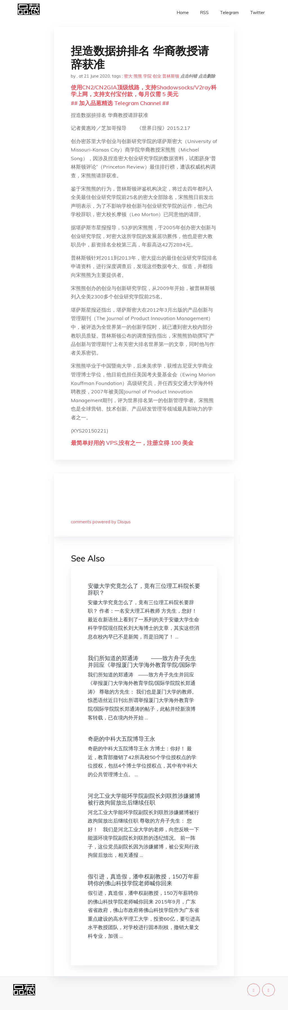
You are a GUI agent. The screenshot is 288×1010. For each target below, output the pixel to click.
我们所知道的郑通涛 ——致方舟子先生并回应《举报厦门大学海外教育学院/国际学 (142, 661)
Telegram (229, 12)
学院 (147, 76)
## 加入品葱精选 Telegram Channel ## (120, 103)
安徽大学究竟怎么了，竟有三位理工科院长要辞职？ (144, 589)
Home (183, 12)
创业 (157, 76)
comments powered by (101, 521)
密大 (128, 76)
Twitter (257, 12)
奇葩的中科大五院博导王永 (121, 738)
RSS (204, 12)
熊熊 (138, 76)
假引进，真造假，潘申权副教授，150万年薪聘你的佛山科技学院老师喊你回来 (143, 880)
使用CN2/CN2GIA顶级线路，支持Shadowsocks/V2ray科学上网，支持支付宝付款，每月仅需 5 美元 (144, 91)
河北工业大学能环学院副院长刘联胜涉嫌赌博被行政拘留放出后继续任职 (144, 799)
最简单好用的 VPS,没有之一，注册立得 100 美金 (132, 442)
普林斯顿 (170, 76)
